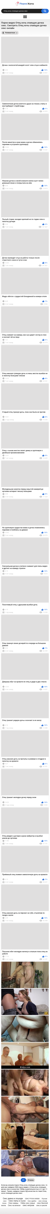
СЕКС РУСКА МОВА (32, 1199)
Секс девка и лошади (13, 1198)
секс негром (28, 1205)
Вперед (31, 1180)
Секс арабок (32, 1201)
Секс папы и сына (17, 1201)
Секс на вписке (14, 1205)
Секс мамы (13, 1203)
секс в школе (41, 1205)
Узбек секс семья (28, 1203)
